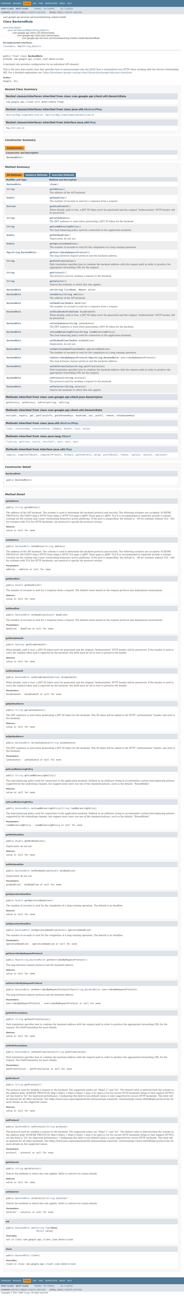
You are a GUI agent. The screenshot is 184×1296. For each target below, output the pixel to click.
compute (10, 454)
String (36, 30)
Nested (15, 12)
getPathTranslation (61, 261)
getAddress (56, 189)
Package (17, 3)
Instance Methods (36, 175)
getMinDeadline (59, 235)
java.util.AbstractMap (19, 30)
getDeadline (57, 197)
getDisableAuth (59, 206)
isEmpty (56, 428)
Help (69, 3)
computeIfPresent (50, 454)
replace (135, 454)
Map (20, 46)
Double (10, 197)
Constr (32, 12)
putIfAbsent (110, 454)
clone (53, 184)
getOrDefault (83, 454)
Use (34, 3)
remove (124, 454)
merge (97, 454)
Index (62, 3)
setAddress (56, 294)
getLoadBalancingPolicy (64, 226)
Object (43, 30)
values (86, 428)
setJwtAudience (59, 323)
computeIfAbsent (28, 454)
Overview (6, 3)
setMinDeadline (59, 340)
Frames (38, 9)
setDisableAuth (59, 311)
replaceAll (161, 454)
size (77, 428)
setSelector (57, 386)
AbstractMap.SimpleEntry (21, 115)
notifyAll (49, 441)
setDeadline (57, 303)
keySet (68, 428)
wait (60, 441)
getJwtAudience (59, 218)
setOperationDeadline (63, 349)
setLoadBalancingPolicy (64, 332)
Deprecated (51, 3)
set (52, 289)
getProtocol (57, 272)
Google (27, 1293)
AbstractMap (93, 109)
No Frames (49, 9)
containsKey (22, 428)
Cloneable (9, 46)
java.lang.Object (12, 27)
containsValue (41, 428)
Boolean (11, 206)
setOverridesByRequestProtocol (69, 357)
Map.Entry (12, 128)
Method (41, 12)
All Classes (66, 9)
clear (9, 428)
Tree (40, 3)
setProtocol (57, 378)
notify (36, 441)
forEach (68, 454)
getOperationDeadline (63, 243)
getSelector (57, 281)
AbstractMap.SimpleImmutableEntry (66, 115)
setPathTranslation (61, 366)
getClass (24, 441)
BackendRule (14, 157)
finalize (11, 441)
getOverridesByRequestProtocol (69, 252)
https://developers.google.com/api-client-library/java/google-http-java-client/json (87, 72)
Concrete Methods (63, 175)
